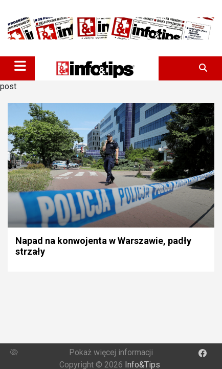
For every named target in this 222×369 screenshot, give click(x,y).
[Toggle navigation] (20, 65)
